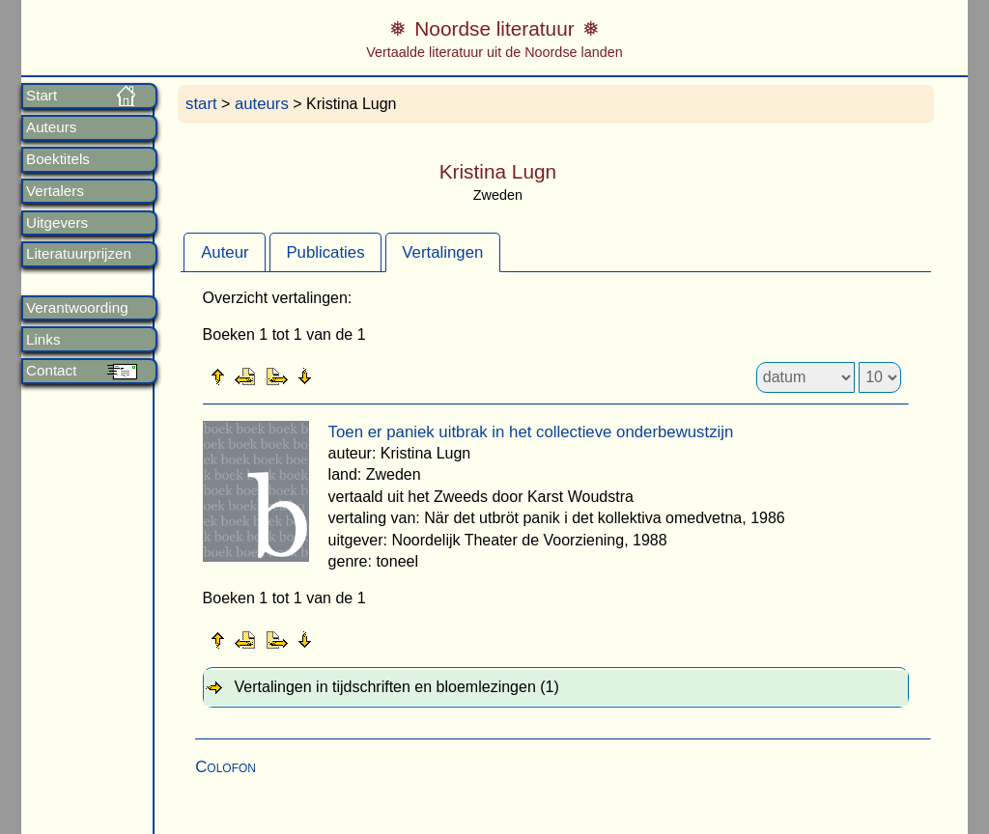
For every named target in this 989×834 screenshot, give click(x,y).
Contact (51, 370)
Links (43, 340)
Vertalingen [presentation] (442, 252)
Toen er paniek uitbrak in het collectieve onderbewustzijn (531, 432)
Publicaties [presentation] (325, 252)
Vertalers (55, 191)
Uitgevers (57, 223)
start (201, 104)
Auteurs (51, 127)
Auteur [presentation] (224, 252)
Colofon (225, 767)
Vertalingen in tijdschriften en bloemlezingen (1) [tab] (397, 687)
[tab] (225, 252)
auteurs (262, 104)
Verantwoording (77, 308)
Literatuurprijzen (78, 254)
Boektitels (58, 159)
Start (41, 95)
